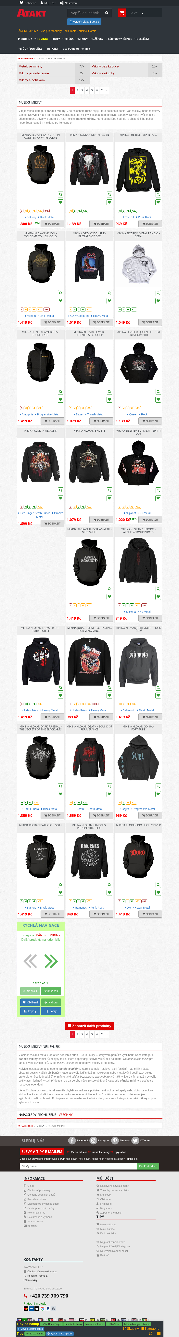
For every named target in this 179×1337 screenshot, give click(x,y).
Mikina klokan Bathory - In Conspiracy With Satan (40, 136)
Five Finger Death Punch (34, 513)
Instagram (99, 1140)
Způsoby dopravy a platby (115, 1190)
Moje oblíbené (108, 1224)
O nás (30, 1185)
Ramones (80, 907)
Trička (68, 39)
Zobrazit (53, 223)
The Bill (128, 217)
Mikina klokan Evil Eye (89, 430)
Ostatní (51, 48)
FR (42, 1320)
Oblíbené (30, 1002)
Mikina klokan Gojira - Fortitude (138, 728)
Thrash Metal (94, 414)
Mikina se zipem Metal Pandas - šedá (138, 234)
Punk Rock (143, 217)
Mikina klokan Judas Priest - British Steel (40, 629)
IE (146, 1320)
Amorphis (26, 414)
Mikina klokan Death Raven (89, 135)
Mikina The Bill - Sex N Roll (138, 135)
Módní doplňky (30, 48)
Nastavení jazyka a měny (114, 1185)
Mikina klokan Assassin (40, 430)
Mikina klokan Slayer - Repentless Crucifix (89, 333)
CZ (21, 1320)
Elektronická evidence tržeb (43, 1203)
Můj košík (105, 1194)
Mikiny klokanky (103, 73)
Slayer (78, 414)
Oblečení (141, 39)
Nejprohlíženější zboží (112, 1242)
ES (94, 1320)
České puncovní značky (40, 1208)
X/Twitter (141, 1140)
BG (104, 1320)
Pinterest (121, 1140)
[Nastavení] (70, 3)
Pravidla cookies (36, 1199)
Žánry (51, 1011)
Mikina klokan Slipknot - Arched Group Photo (138, 530)
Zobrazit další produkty (89, 1026)
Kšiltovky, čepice (119, 39)
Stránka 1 (30, 991)
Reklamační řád (36, 1212)
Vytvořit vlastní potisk (84, 21)
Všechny (65, 1115)
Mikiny (82, 39)
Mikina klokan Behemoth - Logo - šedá (138, 629)
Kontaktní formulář (37, 1275)
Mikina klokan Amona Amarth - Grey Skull (89, 530)
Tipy (85, 48)
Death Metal (145, 710)
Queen (132, 414)
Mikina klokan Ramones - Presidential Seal (89, 826)
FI (125, 1320)
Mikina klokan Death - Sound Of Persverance (89, 728)
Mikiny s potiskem (32, 80)
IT (52, 1320)
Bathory (30, 217)
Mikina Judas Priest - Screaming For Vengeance (89, 629)
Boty (55, 39)
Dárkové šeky (108, 1233)
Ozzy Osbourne (79, 315)
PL (83, 1320)
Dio (128, 907)
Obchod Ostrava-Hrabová (42, 1271)
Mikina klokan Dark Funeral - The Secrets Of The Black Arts (40, 728)
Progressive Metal (47, 414)
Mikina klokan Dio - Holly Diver (138, 825)
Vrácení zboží (35, 1221)
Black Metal (46, 217)
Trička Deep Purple (51, 1324)
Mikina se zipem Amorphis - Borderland (40, 333)
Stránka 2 (51, 991)
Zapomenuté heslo (110, 1212)
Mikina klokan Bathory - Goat (40, 825)
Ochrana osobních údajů (41, 1194)
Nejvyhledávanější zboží (114, 1250)
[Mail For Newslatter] (78, 1166)
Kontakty (32, 1225)
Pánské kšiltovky (73, 1324)
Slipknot (130, 513)
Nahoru (51, 1002)
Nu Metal (144, 513)
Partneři (104, 1255)
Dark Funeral (31, 809)
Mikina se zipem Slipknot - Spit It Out (138, 432)
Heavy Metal (100, 315)
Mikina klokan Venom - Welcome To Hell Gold (40, 234)
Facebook (78, 1140)
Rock (143, 414)
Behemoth (128, 710)
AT (73, 1320)
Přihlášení (106, 1203)
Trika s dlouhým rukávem (137, 1324)
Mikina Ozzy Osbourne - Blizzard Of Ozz (89, 234)
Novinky (41, 39)
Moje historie (107, 1229)
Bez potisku (69, 48)
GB (31, 1320)
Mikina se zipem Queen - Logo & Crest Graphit (138, 333)
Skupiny (25, 39)
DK (115, 1320)
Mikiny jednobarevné (34, 73)
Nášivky (96, 39)
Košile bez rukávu (35, 1333)
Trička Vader (114, 1324)
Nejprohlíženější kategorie (115, 1246)
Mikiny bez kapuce (105, 66)
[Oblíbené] (29, 3)
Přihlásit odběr (148, 1166)
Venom (30, 315)
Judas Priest (30, 710)
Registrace (106, 1208)
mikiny (40, 58)
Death (79, 809)
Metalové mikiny (30, 66)
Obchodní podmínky (38, 1190)
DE (63, 1320)
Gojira (124, 809)
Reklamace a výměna (39, 1216)
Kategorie (25, 58)
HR (136, 1320)
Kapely (30, 1011)
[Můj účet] (49, 3)
